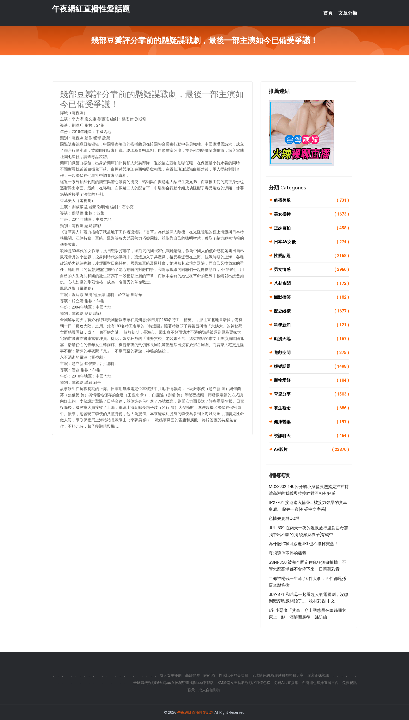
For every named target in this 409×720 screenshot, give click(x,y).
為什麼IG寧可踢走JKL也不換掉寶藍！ (303, 543)
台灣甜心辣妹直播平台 (320, 683)
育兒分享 (311, 394)
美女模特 (311, 214)
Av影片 (311, 449)
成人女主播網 (171, 675)
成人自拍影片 (209, 690)
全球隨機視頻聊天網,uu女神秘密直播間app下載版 (173, 683)
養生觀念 (311, 408)
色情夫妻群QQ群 (284, 518)
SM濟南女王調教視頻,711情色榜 (244, 683)
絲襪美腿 (311, 200)
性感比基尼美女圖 (233, 675)
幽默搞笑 (311, 297)
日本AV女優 (311, 242)
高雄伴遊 (192, 675)
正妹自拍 (311, 228)
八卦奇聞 (311, 283)
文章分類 (347, 13)
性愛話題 (311, 255)
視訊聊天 (311, 435)
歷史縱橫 (311, 311)
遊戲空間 (311, 352)
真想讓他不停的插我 (287, 553)
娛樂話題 (311, 366)
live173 (209, 675)
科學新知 (311, 325)
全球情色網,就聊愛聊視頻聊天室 (278, 675)
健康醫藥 (311, 422)
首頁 (328, 13)
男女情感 (311, 269)
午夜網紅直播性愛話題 (91, 10)
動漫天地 (311, 338)
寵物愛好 (311, 380)
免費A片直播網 (286, 683)
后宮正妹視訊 (318, 675)
